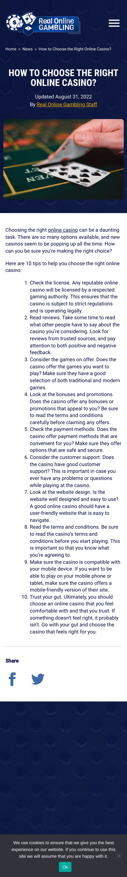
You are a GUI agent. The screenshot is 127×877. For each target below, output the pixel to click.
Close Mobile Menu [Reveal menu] (111, 23)
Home (10, 49)
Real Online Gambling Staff (67, 104)
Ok (65, 867)
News (27, 49)
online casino (63, 230)
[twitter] (43, 684)
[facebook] (18, 684)
